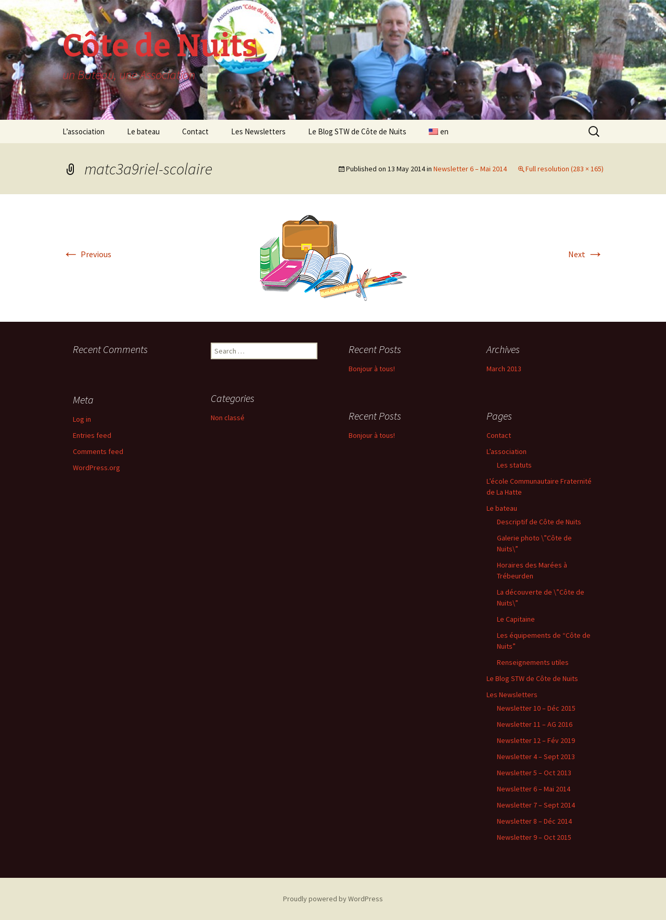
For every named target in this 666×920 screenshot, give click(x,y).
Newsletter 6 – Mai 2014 (470, 168)
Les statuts (514, 465)
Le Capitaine (516, 619)
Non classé (228, 417)
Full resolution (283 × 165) (565, 168)
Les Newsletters (258, 131)
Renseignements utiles (533, 662)
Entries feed (92, 435)
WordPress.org (96, 467)
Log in (82, 419)
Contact (195, 131)
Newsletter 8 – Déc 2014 (534, 821)
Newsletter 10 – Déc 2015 (536, 708)
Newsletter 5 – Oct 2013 (534, 772)
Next (586, 254)
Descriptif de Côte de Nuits (539, 521)
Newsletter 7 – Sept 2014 (536, 805)
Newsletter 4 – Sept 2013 (536, 756)
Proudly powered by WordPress (333, 898)
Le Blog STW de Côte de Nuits (357, 131)
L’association (83, 131)
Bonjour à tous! (372, 368)
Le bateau (143, 131)
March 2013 (503, 368)
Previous (86, 254)
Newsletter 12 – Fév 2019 (536, 740)
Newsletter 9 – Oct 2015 (534, 837)
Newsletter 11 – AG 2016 (534, 724)
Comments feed (98, 451)
